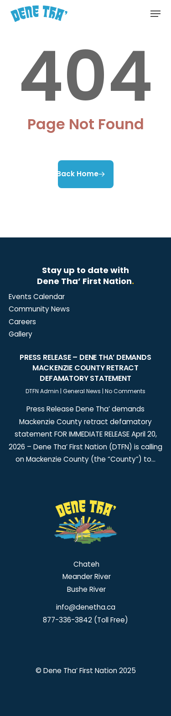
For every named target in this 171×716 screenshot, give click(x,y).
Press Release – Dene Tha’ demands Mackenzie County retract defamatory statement (85, 368)
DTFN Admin (42, 391)
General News (82, 391)
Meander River (86, 576)
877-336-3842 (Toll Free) (85, 620)
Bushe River (85, 589)
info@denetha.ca (85, 607)
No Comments (125, 391)
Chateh (85, 564)
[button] (155, 13)
